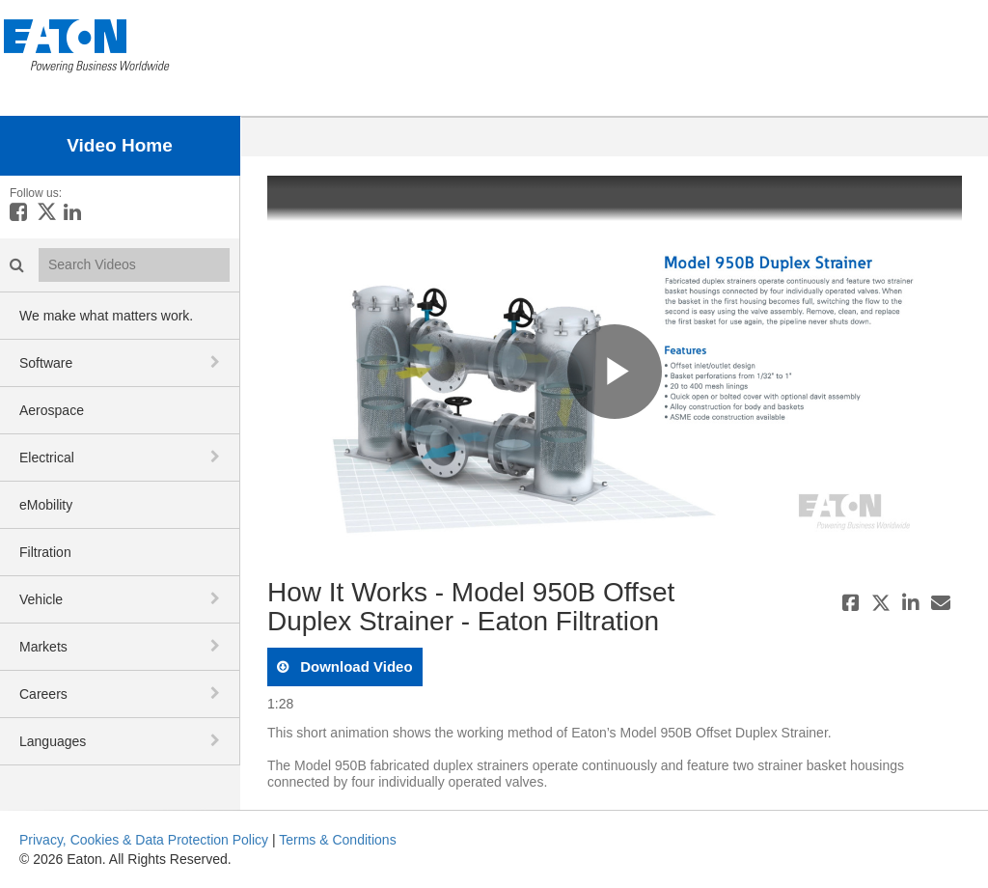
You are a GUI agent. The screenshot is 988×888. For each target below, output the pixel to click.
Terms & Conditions (337, 839)
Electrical (46, 457)
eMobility (45, 505)
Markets (43, 646)
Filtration (45, 552)
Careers (43, 694)
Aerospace (51, 410)
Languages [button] (52, 741)
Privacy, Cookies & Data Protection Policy (143, 839)
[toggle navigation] (217, 362)
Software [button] (45, 363)
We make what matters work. (106, 315)
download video (354, 666)
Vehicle (41, 599)
